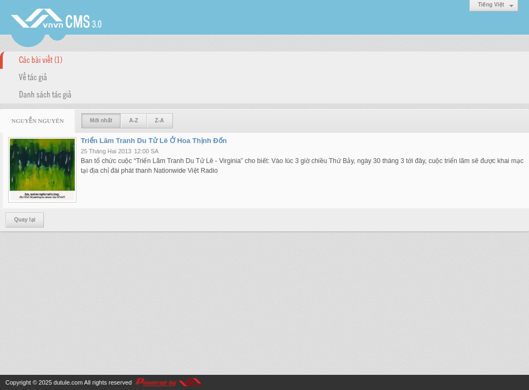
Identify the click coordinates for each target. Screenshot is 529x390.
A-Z (133, 120)
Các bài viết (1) (40, 59)
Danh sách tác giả (45, 94)
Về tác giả (33, 76)
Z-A (159, 120)
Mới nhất (101, 120)
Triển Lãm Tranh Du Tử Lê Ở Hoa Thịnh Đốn (154, 140)
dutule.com (68, 382)
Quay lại (24, 220)
